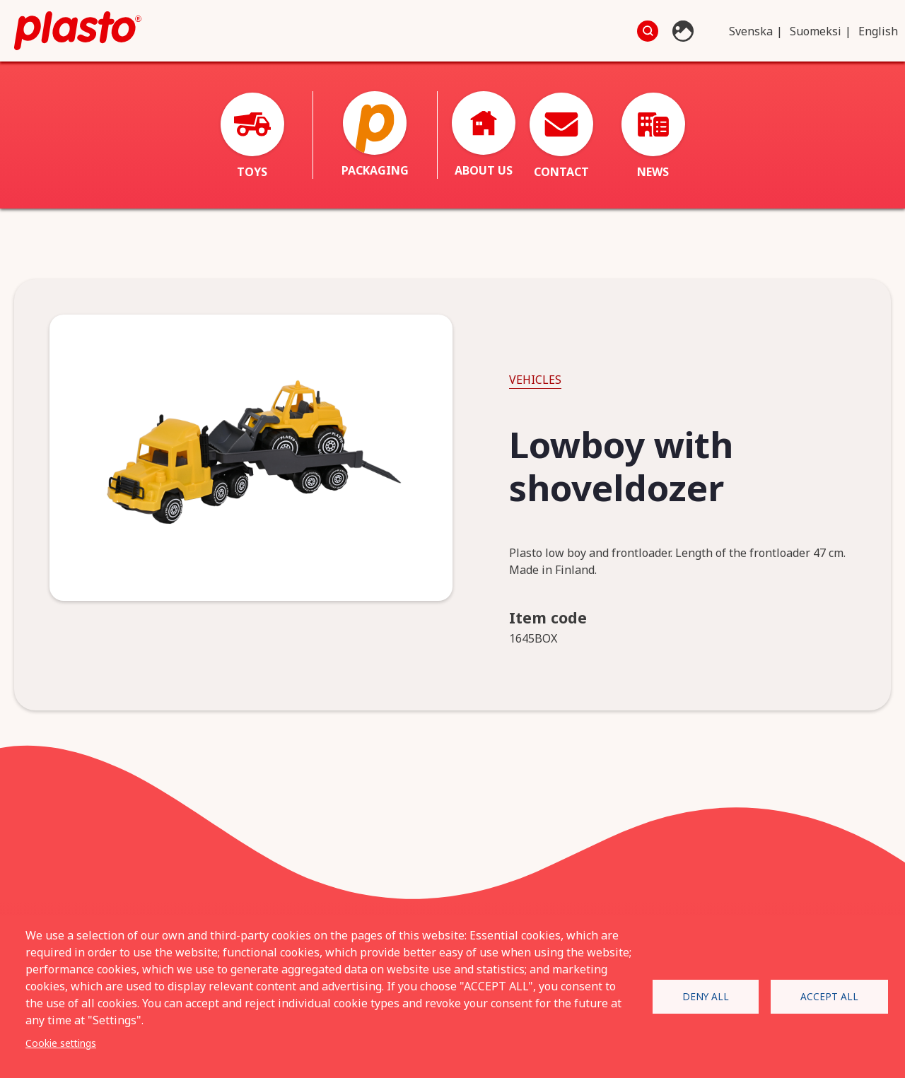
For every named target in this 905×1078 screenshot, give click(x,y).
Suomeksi (815, 31)
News (653, 136)
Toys (252, 136)
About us (483, 134)
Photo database (684, 31)
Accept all (829, 996)
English (878, 31)
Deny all (705, 996)
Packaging (375, 134)
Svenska (751, 31)
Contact (561, 136)
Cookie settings (60, 1043)
